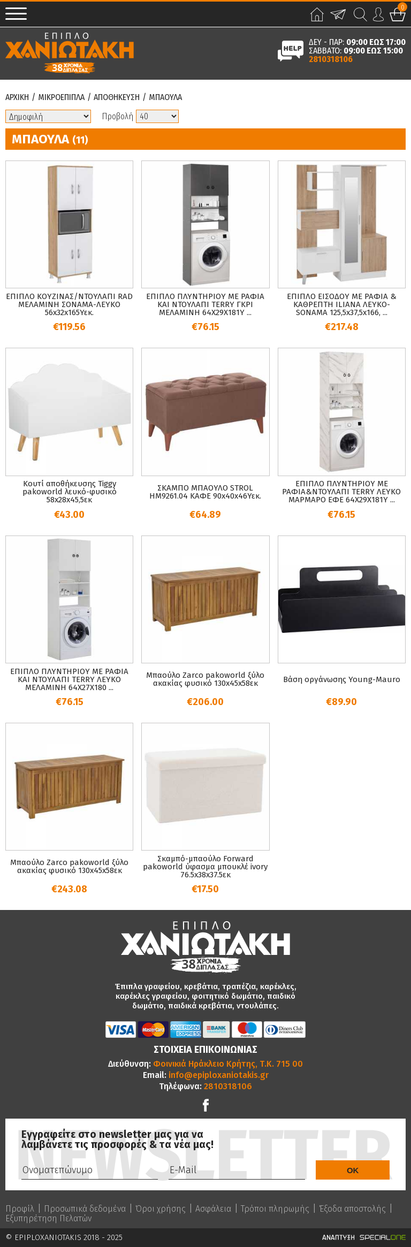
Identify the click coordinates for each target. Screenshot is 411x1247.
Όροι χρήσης (160, 1209)
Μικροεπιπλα (61, 97)
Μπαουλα (165, 97)
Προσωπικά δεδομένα (85, 1209)
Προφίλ (19, 1209)
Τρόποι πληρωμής (275, 1209)
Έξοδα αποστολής (352, 1209)
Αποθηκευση (117, 97)
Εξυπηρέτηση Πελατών (48, 1218)
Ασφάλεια (213, 1209)
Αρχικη (17, 97)
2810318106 (331, 59)
